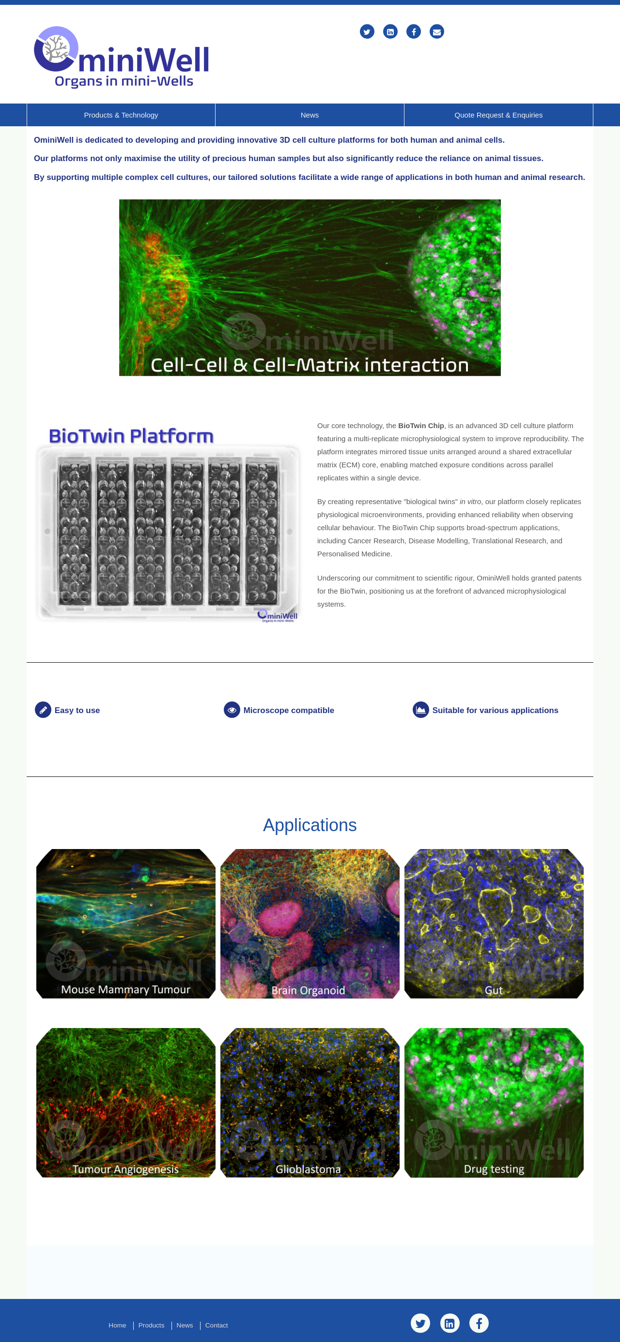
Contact (216, 1297)
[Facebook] (413, 32)
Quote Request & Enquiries (499, 89)
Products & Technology (121, 89)
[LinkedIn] (390, 32)
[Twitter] (367, 32)
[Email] (437, 32)
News (310, 89)
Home (117, 1297)
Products (152, 1297)
